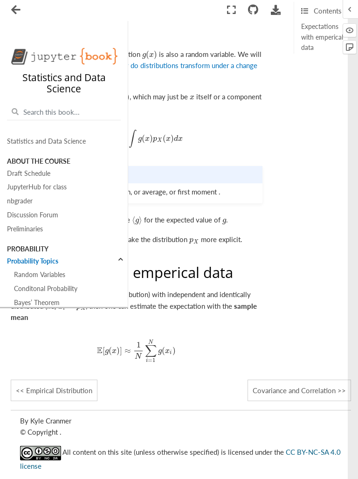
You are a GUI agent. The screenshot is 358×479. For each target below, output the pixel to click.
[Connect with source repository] (253, 10)
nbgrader (20, 201)
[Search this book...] (64, 112)
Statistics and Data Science (46, 141)
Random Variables (39, 274)
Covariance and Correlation (294, 390)
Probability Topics (32, 261)
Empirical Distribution (59, 390)
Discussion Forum (32, 215)
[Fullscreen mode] (231, 10)
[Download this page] (275, 10)
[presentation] (150, 54)
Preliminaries (25, 229)
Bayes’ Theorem (37, 302)
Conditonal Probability (45, 288)
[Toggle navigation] (16, 11)
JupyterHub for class (37, 187)
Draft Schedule (28, 173)
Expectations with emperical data (322, 37)
